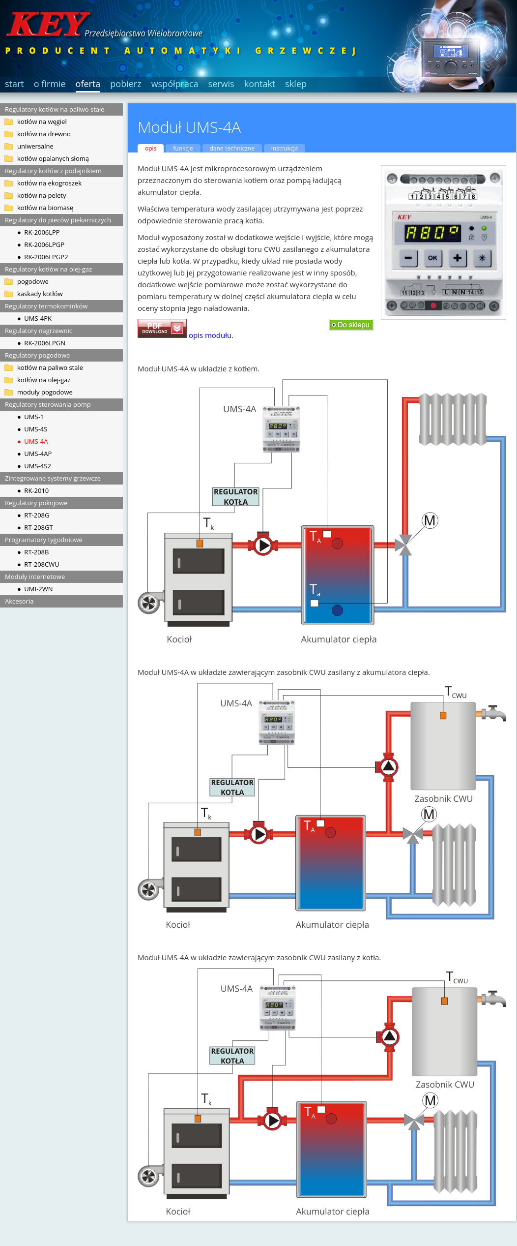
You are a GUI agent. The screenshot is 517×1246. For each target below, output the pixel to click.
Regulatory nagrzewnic (38, 330)
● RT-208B (33, 551)
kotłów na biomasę (45, 207)
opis (150, 148)
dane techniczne (232, 148)
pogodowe (33, 281)
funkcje (183, 148)
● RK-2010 (33, 490)
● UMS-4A (32, 441)
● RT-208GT (35, 527)
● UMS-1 (30, 416)
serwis (221, 84)
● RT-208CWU (38, 564)
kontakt (260, 84)
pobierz (125, 84)
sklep (296, 84)
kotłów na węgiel (42, 121)
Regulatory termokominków (46, 306)
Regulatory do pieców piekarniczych (58, 219)
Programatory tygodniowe (44, 539)
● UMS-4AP (34, 453)
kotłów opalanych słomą (53, 158)
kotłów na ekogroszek (49, 183)
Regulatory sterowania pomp (48, 404)
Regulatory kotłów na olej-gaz (48, 269)
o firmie (50, 84)
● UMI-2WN (35, 588)
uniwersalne (35, 146)
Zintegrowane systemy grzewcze (53, 478)
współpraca (175, 84)
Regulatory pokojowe (36, 502)
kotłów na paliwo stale (50, 367)
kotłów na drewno (44, 133)
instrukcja (284, 148)
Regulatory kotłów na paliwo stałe (55, 109)
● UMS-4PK (34, 318)
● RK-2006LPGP (40, 244)
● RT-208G (33, 515)
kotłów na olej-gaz (44, 379)
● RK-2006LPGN (41, 342)
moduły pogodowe (45, 392)
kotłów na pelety (41, 195)
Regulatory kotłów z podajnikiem (53, 170)
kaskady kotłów (40, 293)
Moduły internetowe (35, 576)
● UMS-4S (32, 429)
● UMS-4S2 (34, 465)
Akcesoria (19, 601)
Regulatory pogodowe (37, 355)
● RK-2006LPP (38, 232)
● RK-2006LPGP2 (42, 256)
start (14, 84)
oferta (88, 84)
